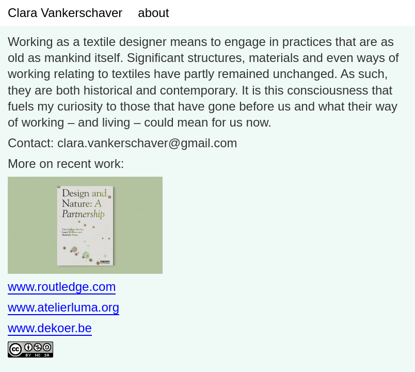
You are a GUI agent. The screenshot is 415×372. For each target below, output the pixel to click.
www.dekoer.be (50, 328)
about (153, 13)
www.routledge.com (62, 286)
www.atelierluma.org (63, 307)
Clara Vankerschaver (65, 13)
